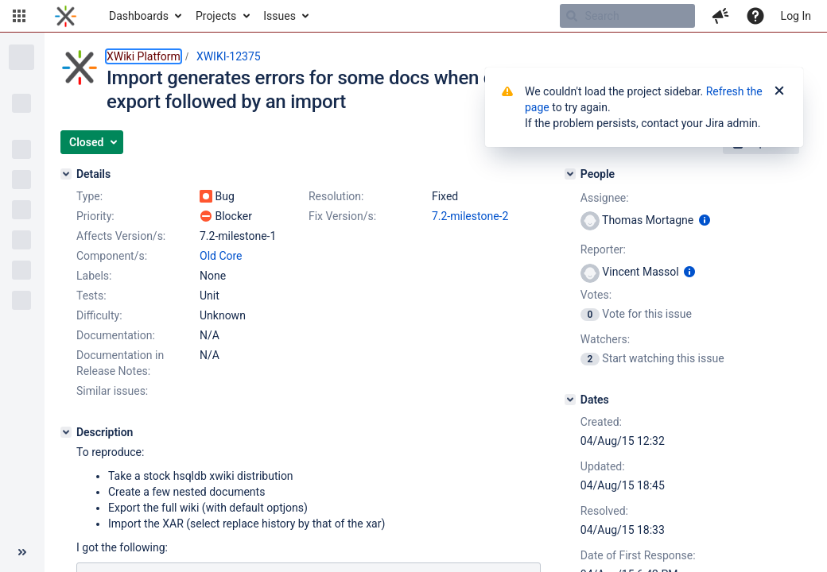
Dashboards (139, 16)
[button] (19, 16)
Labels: (93, 275)
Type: (89, 196)
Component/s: (111, 255)
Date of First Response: (638, 555)
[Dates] (570, 399)
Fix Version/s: (342, 216)
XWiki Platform (144, 56)
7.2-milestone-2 (470, 216)
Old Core (221, 255)
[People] (570, 174)
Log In (796, 16)
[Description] (66, 432)
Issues (279, 16)
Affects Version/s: (120, 236)
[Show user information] (704, 220)
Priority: (95, 216)
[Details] (66, 174)
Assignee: (604, 197)
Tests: (91, 295)
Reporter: (603, 249)
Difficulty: (99, 315)
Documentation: (115, 335)
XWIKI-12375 (228, 56)
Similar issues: (112, 391)
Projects (216, 16)
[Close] (779, 91)
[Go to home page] (65, 16)
